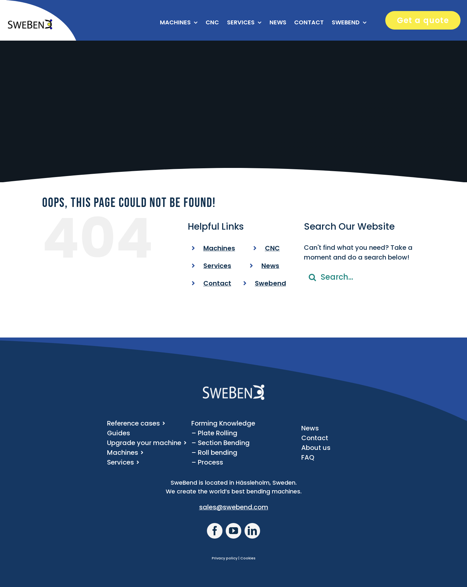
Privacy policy (224, 558)
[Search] (312, 277)
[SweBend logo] (29, 22)
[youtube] (233, 531)
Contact (217, 283)
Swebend (270, 283)
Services (217, 265)
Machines (219, 248)
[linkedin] (252, 531)
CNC (272, 248)
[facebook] (214, 531)
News (270, 265)
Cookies (248, 558)
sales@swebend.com (233, 507)
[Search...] (364, 277)
